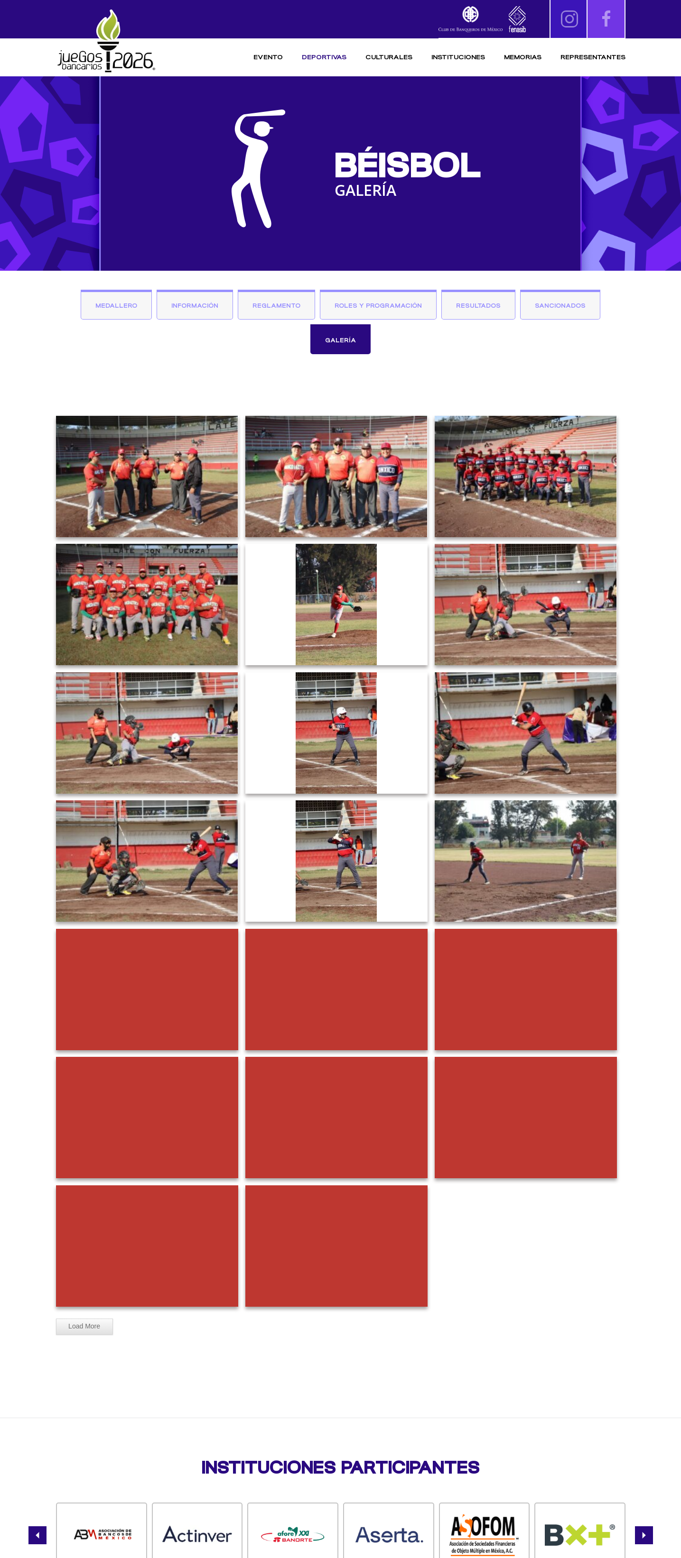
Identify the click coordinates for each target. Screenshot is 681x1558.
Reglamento (276, 305)
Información (194, 305)
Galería (340, 340)
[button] (37, 1535)
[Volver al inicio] (106, 41)
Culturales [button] (388, 57)
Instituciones (458, 57)
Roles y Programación (378, 305)
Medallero (116, 305)
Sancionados (560, 305)
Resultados (478, 305)
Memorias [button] (522, 57)
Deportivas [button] (324, 57)
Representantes (592, 57)
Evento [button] (268, 57)
